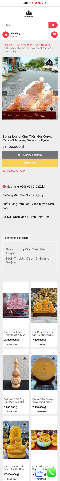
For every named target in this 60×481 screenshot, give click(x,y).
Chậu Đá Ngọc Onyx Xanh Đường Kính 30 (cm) (44, 468)
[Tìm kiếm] (53, 25)
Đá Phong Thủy (24, 44)
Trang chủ (7, 44)
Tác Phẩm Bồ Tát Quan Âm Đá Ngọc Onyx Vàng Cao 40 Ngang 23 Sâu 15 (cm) (14, 468)
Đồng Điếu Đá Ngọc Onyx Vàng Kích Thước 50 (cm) (43, 400)
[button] (4, 93)
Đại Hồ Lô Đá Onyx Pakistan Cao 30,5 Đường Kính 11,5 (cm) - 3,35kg (16, 400)
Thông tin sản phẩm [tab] (16, 237)
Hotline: (34, 3)
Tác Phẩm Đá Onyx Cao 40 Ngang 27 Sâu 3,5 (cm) (43, 333)
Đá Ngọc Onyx (43, 44)
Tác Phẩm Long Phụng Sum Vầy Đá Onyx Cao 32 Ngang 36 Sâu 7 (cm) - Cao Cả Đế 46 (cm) (15, 333)
